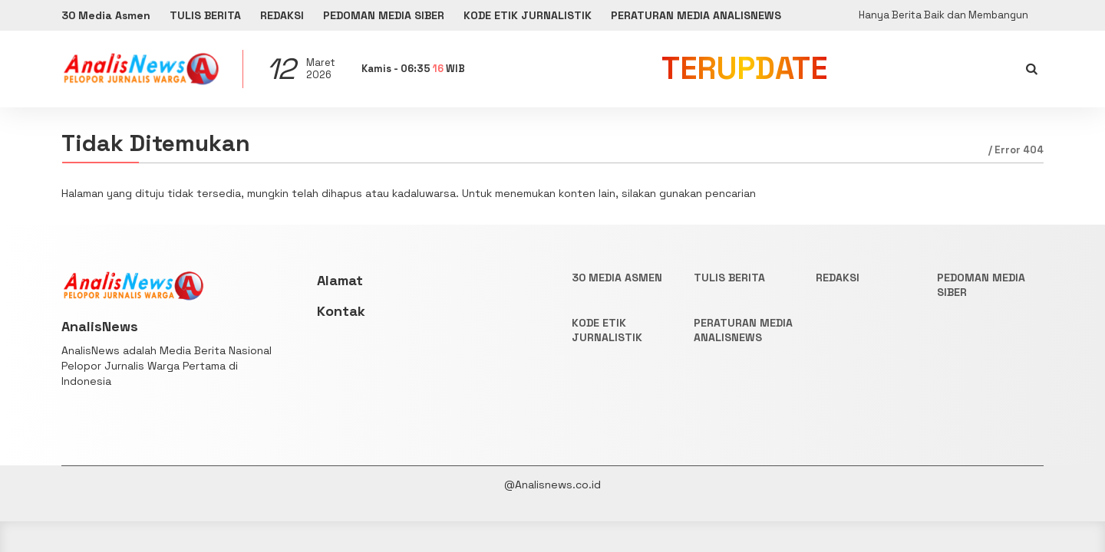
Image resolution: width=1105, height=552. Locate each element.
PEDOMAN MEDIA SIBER (383, 15)
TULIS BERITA (205, 15)
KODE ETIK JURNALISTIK (527, 15)
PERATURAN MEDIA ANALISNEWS (696, 15)
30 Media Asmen (105, 15)
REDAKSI (282, 15)
